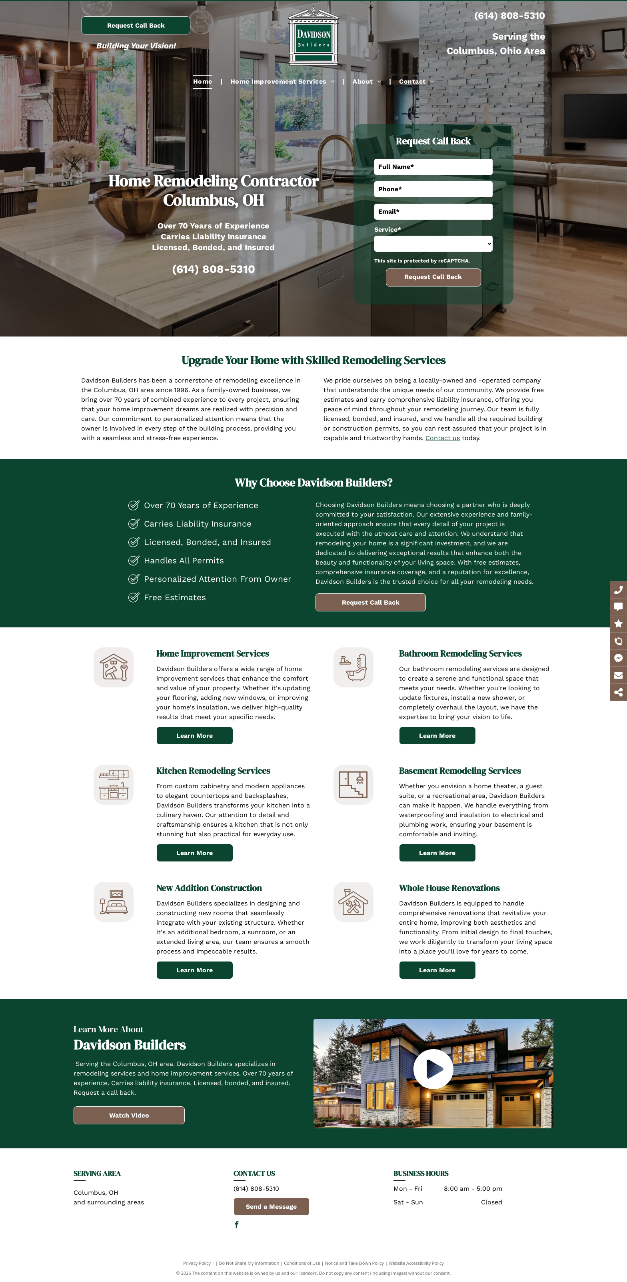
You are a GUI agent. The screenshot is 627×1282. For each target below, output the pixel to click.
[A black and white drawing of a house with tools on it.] (353, 919)
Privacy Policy (197, 1263)
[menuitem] (203, 81)
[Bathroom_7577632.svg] (353, 685)
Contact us (442, 438)
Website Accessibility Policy (416, 1263)
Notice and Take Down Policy (354, 1263)
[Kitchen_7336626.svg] (114, 802)
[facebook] (237, 1226)
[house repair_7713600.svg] (114, 685)
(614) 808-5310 (509, 15)
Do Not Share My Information (249, 1263)
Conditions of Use (302, 1263)
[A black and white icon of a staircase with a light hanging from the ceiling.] (353, 802)
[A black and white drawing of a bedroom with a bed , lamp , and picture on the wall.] (114, 919)
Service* (387, 229)
